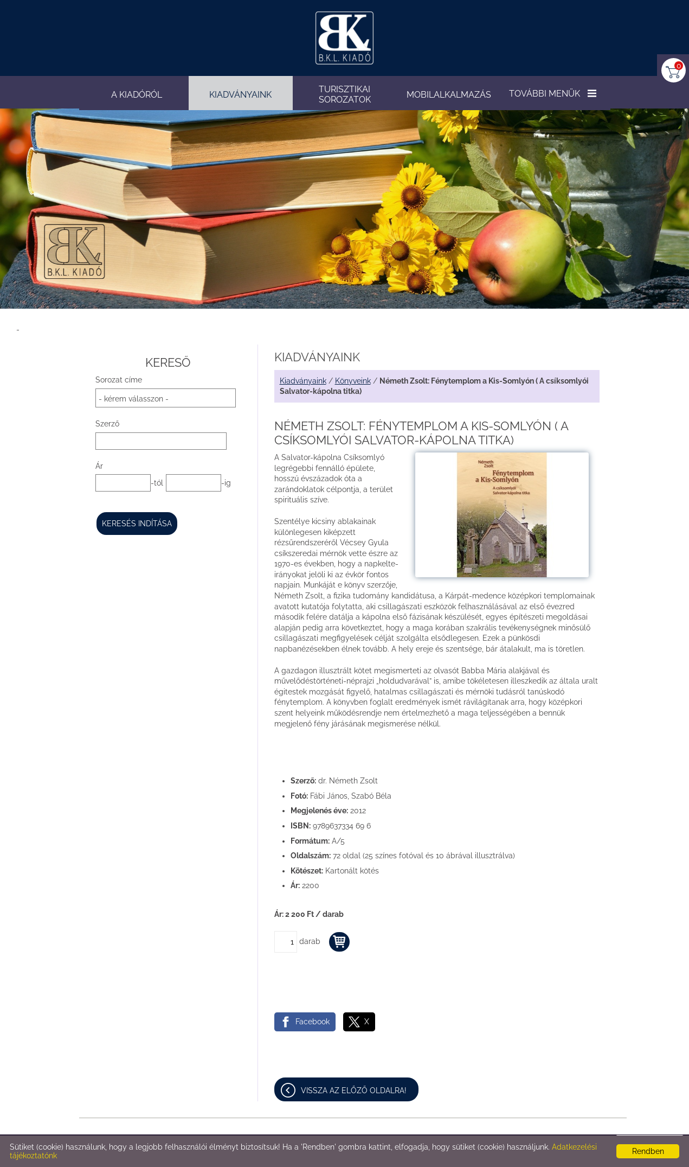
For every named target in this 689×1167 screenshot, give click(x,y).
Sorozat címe (118, 379)
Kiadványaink (303, 381)
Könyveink (353, 381)
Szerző (107, 423)
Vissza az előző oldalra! (354, 1090)
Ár (99, 466)
